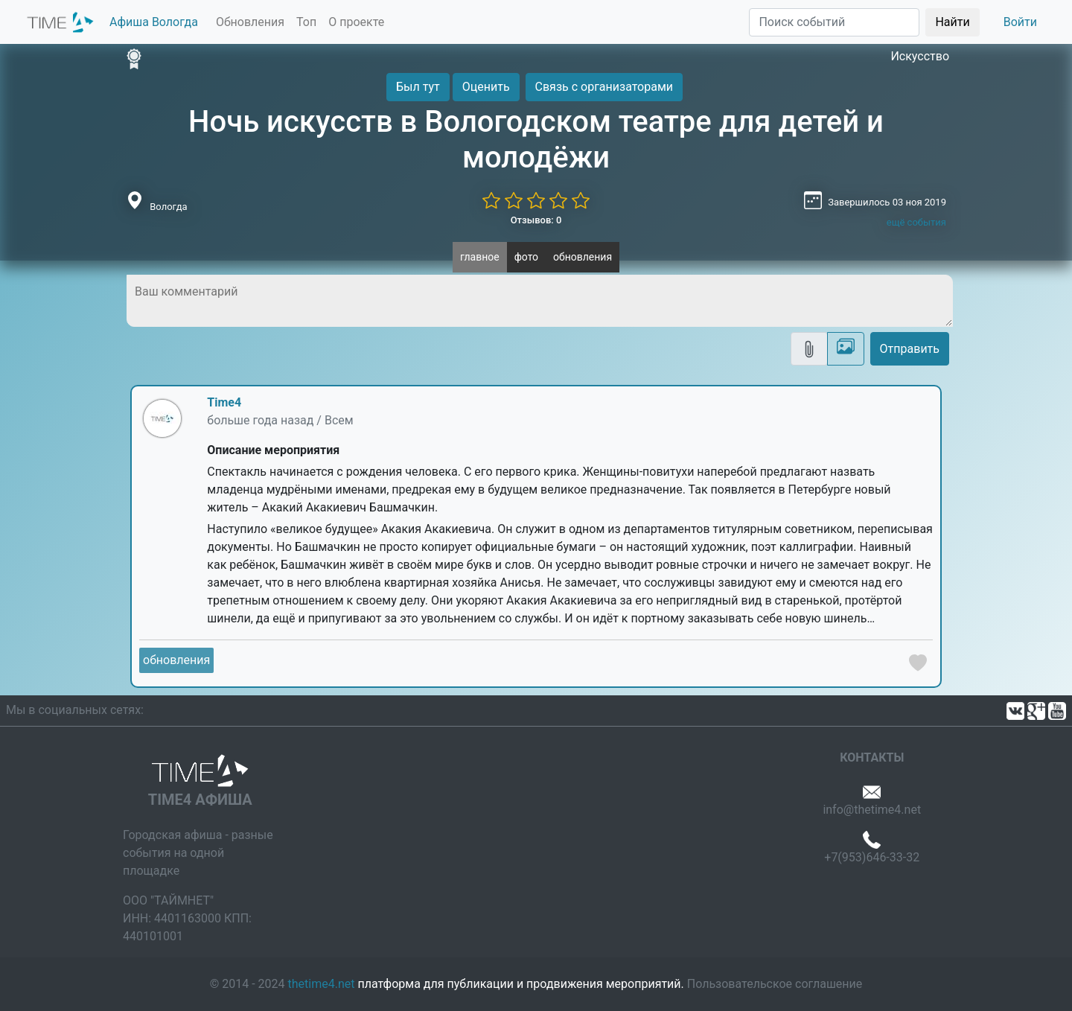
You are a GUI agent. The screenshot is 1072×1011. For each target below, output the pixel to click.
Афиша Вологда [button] (153, 22)
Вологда (168, 206)
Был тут (418, 87)
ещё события (916, 222)
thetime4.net (321, 984)
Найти (952, 22)
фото (526, 257)
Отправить (909, 349)
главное (480, 257)
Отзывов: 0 (536, 220)
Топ (306, 22)
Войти (1020, 22)
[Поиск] (834, 22)
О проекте (356, 22)
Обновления (250, 22)
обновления (582, 257)
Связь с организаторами (604, 87)
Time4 (224, 402)
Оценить (486, 87)
